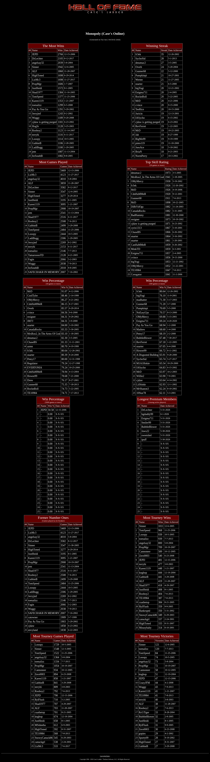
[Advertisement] (105, 22)
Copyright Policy (105, 756)
